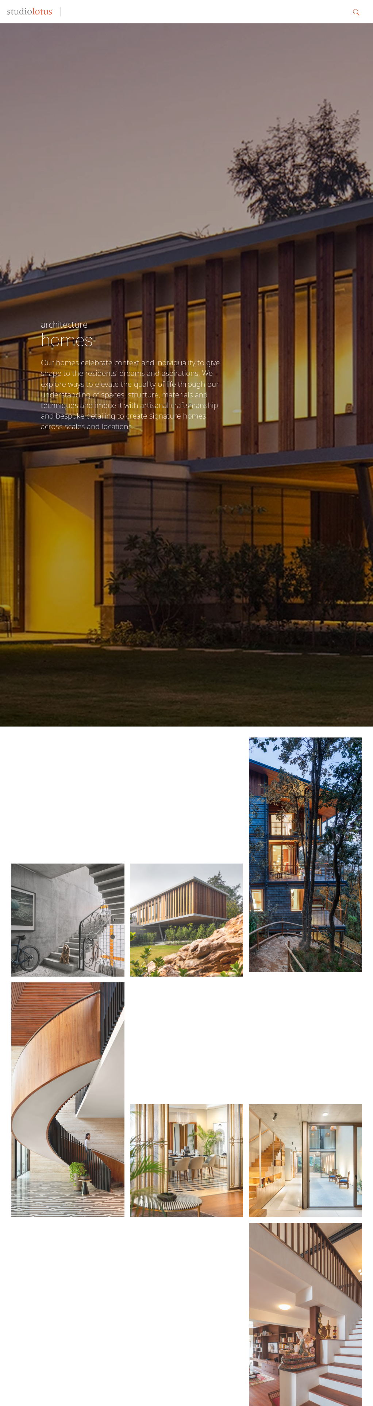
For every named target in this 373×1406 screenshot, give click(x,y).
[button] (359, 11)
